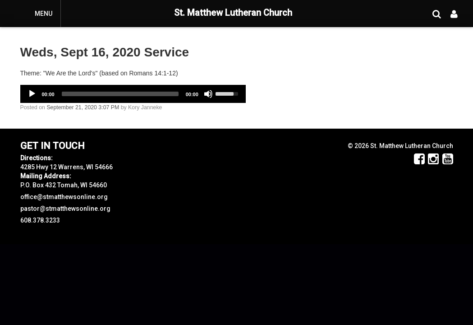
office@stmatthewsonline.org (64, 196)
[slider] (120, 94)
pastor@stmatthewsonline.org (65, 208)
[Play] (32, 93)
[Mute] (208, 93)
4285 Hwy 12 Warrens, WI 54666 (66, 167)
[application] (133, 94)
